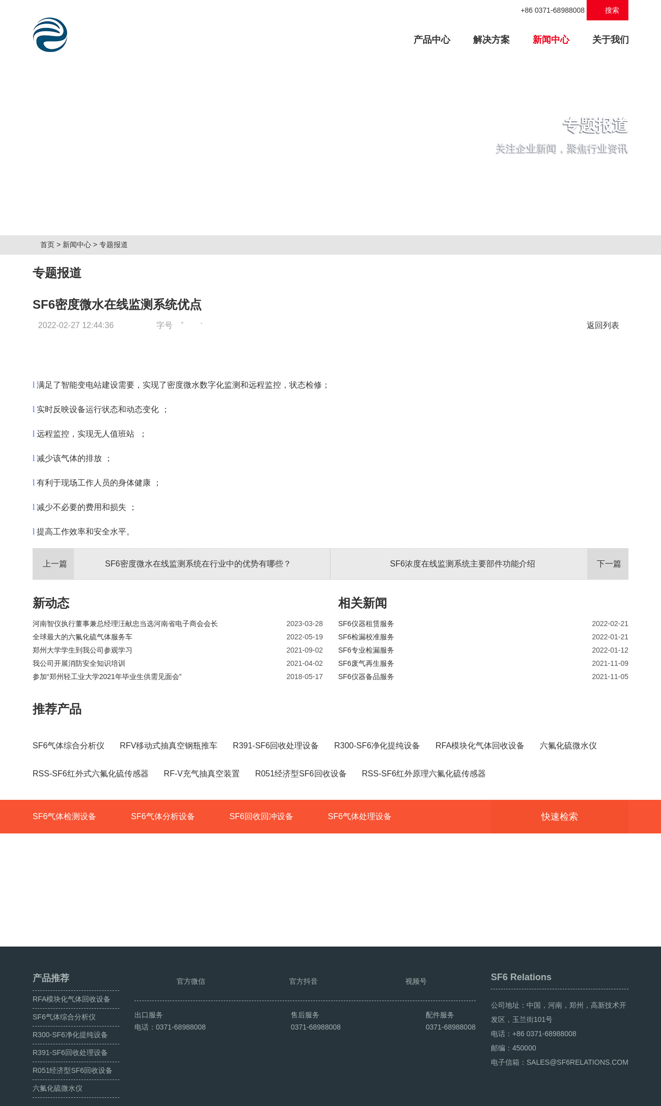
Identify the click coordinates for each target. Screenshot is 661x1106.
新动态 (51, 606)
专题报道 (117, 248)
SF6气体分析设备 (163, 909)
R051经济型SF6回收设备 (73, 1047)
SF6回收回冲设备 (261, 909)
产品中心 (437, 38)
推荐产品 (57, 712)
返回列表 (605, 329)
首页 (51, 248)
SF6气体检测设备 (64, 909)
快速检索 (575, 910)
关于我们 (610, 40)
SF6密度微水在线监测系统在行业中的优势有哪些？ (162, 567)
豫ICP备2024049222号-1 (234, 1094)
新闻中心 (551, 40)
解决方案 (491, 40)
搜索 (608, 10)
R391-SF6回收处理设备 (70, 1030)
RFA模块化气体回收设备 (72, 976)
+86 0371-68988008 (547, 10)
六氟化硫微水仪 (57, 1065)
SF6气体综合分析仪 (64, 994)
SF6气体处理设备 (360, 909)
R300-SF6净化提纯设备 (70, 1012)
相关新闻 (362, 606)
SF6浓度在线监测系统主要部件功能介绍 (509, 567)
